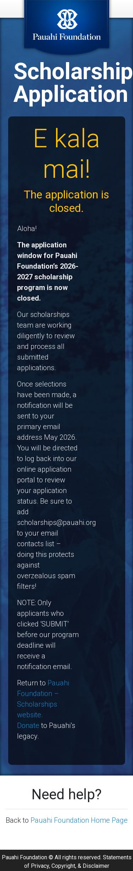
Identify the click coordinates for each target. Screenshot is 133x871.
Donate (28, 725)
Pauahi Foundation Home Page (79, 820)
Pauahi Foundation (24, 861)
